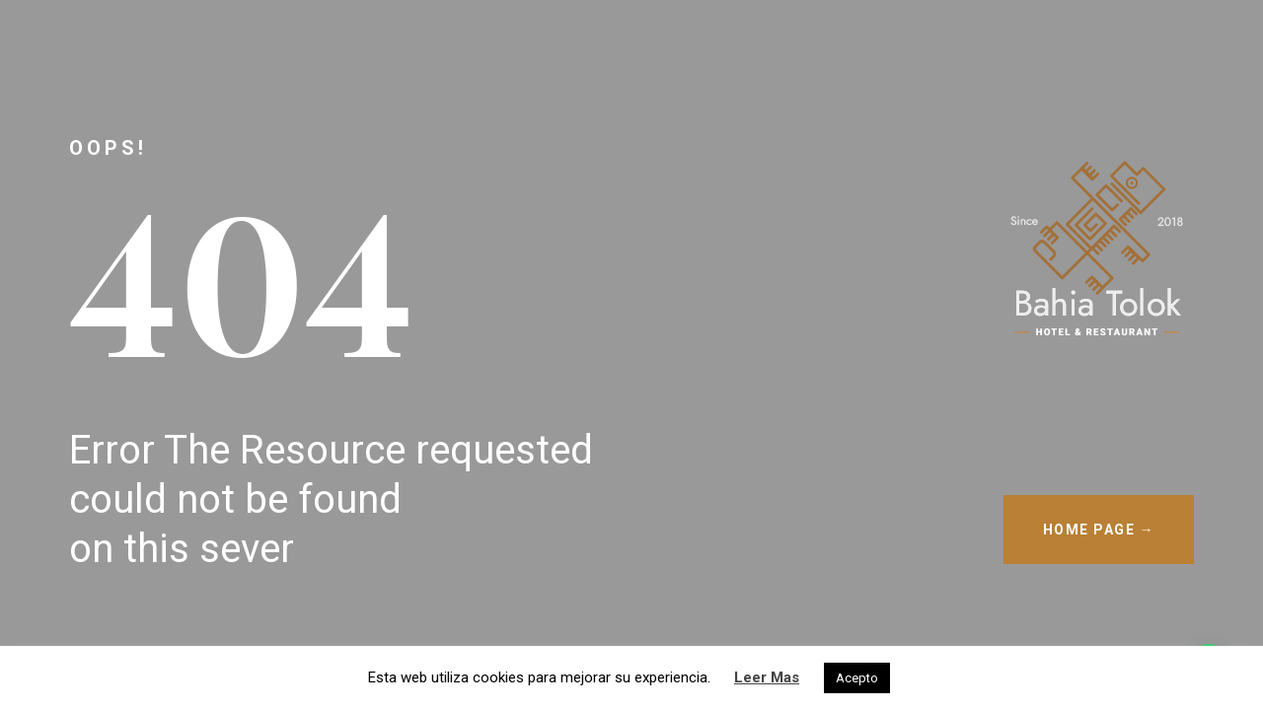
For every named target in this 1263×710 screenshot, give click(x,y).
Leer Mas (766, 677)
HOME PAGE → (1099, 529)
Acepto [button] (857, 678)
